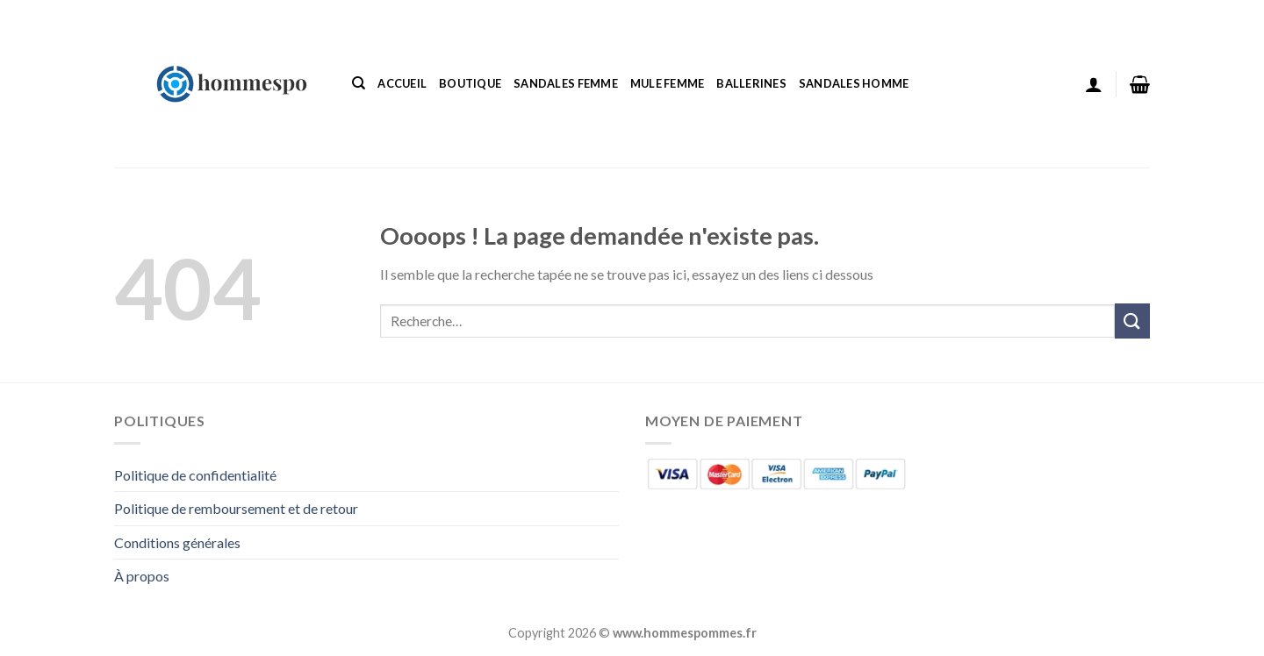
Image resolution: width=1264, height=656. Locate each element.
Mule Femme (667, 83)
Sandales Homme (854, 83)
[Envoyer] (1132, 320)
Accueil (402, 83)
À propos (141, 575)
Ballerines (751, 83)
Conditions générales (177, 542)
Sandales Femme (566, 83)
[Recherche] (358, 83)
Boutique (470, 83)
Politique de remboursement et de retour (236, 508)
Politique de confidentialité (195, 475)
